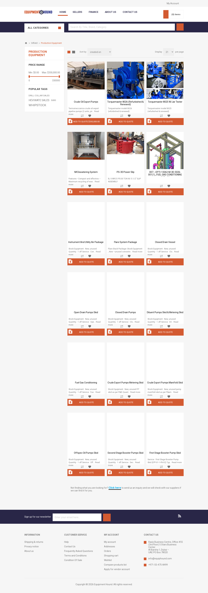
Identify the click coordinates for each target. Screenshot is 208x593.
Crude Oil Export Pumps (86, 101)
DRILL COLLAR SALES (39, 95)
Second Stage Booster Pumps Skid (125, 453)
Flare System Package (125, 242)
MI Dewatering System (86, 172)
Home (62, 12)
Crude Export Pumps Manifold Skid (165, 382)
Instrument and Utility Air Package (86, 242)
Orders (107, 551)
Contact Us (69, 546)
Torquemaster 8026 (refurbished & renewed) (125, 103)
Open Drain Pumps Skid (86, 312)
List (73, 52)
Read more (137, 252)
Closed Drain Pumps (125, 312)
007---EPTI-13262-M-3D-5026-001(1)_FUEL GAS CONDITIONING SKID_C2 (165, 175)
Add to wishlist (89, 115)
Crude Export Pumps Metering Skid (125, 382)
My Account (173, 3)
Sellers (77, 12)
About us (29, 551)
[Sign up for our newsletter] (77, 517)
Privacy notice (31, 546)
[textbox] (121, 27)
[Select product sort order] (99, 52)
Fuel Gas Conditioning (86, 382)
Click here (115, 487)
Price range (37, 64)
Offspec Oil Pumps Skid (86, 453)
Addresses (109, 546)
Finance (93, 12)
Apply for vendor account (117, 569)
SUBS (53, 100)
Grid (68, 52)
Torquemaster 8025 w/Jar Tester (165, 101)
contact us (130, 12)
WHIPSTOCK (37, 105)
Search (180, 27)
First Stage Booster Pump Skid (165, 453)
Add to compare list (82, 115)
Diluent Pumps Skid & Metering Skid (165, 312)
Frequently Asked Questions (78, 551)
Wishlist (108, 560)
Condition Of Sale (73, 560)
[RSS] (179, 516)
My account (110, 542)
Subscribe (107, 517)
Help (66, 542)
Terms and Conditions (75, 555)
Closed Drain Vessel (165, 242)
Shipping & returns (33, 542)
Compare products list (115, 564)
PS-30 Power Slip (125, 172)
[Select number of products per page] (168, 52)
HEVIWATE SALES (39, 100)
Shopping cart (111, 555)
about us (110, 12)
